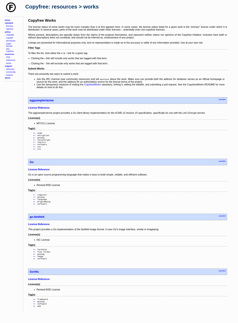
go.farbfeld (37, 222)
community (10, 72)
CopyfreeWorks (92, 84)
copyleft (9, 38)
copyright (10, 35)
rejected (9, 29)
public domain (9, 45)
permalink (222, 99)
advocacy (10, 69)
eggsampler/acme (42, 100)
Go (32, 165)
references (10, 60)
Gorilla (34, 279)
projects (9, 75)
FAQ (8, 57)
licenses (9, 26)
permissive (10, 41)
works (8, 63)
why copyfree (10, 50)
